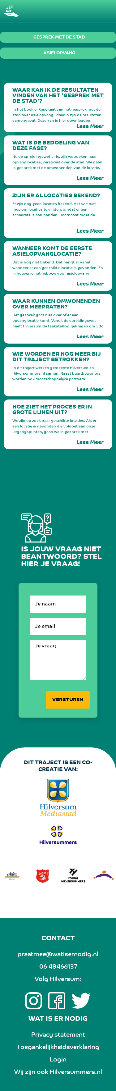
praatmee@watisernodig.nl (58, 955)
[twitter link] (81, 1001)
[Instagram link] (33, 1001)
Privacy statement (58, 1035)
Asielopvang (59, 53)
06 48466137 (58, 967)
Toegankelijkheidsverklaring (58, 1047)
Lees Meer (90, 127)
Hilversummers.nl (76, 1072)
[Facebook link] (56, 1001)
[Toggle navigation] (104, 11)
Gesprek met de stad (59, 37)
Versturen (67, 699)
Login (58, 1060)
